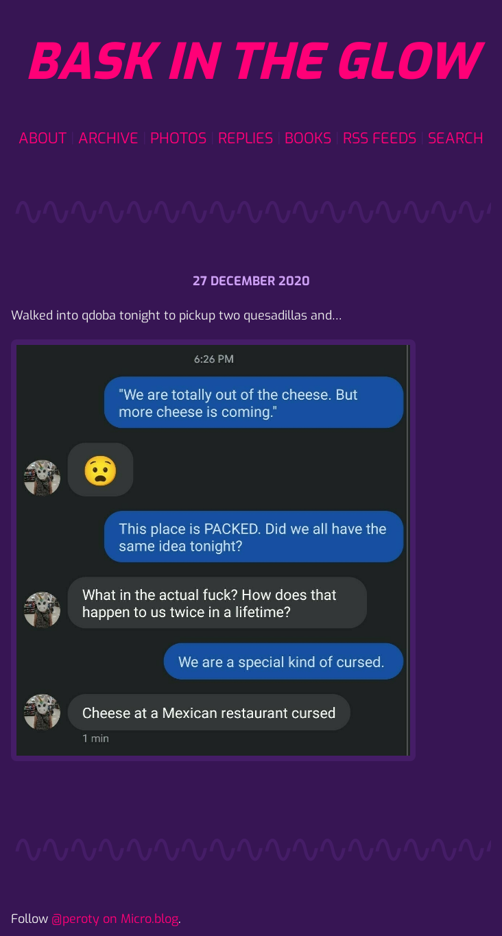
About (43, 138)
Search (455, 138)
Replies (245, 138)
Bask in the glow (251, 62)
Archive (108, 138)
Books (308, 138)
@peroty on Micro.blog (114, 919)
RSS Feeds (379, 138)
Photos (178, 138)
